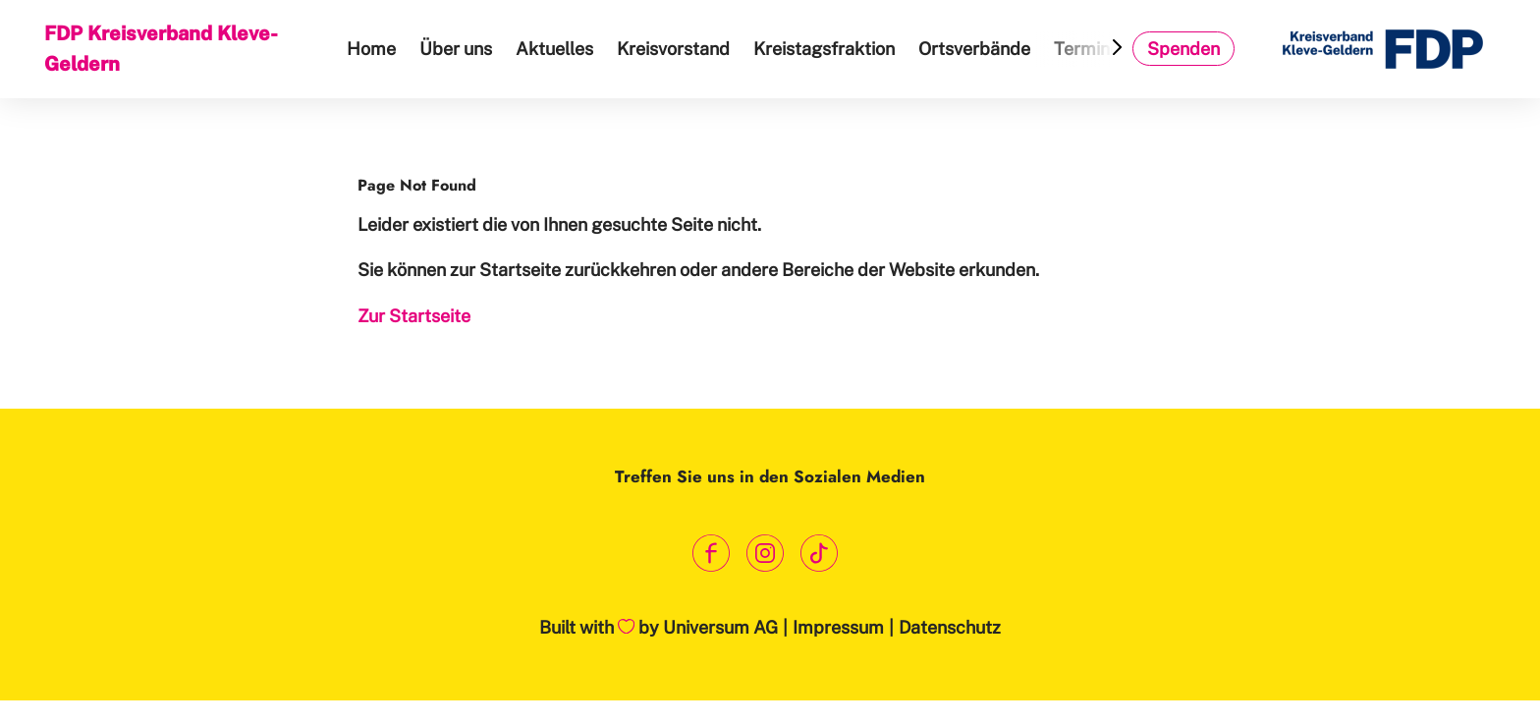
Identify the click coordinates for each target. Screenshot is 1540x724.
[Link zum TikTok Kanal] (820, 552)
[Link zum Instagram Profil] (765, 552)
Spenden (1183, 48)
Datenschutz (950, 627)
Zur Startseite (414, 316)
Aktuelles (554, 48)
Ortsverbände (974, 48)
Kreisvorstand (673, 48)
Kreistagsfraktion (824, 48)
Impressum (838, 627)
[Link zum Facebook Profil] (711, 552)
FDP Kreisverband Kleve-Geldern (161, 49)
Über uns (455, 48)
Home (371, 48)
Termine (1087, 48)
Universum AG (720, 627)
